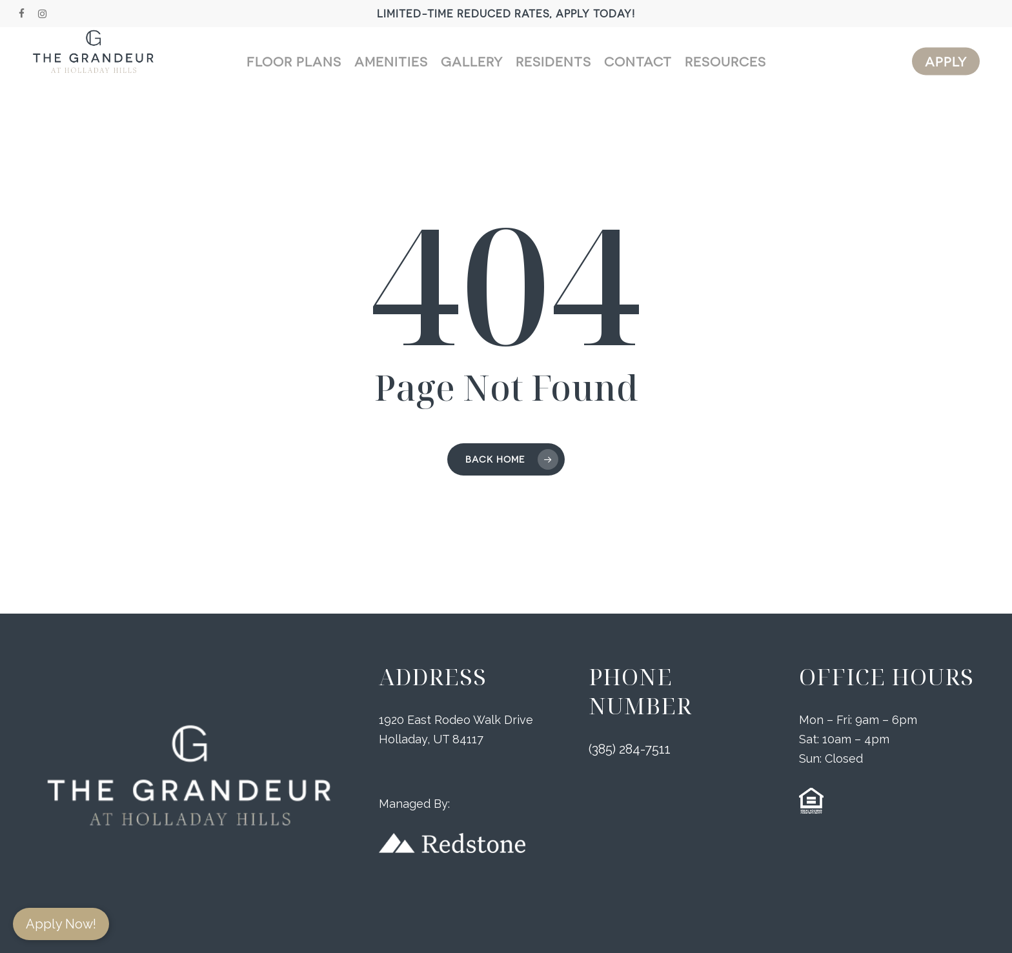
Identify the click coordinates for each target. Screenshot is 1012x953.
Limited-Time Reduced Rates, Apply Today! (506, 13)
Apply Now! (61, 924)
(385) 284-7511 (630, 750)
